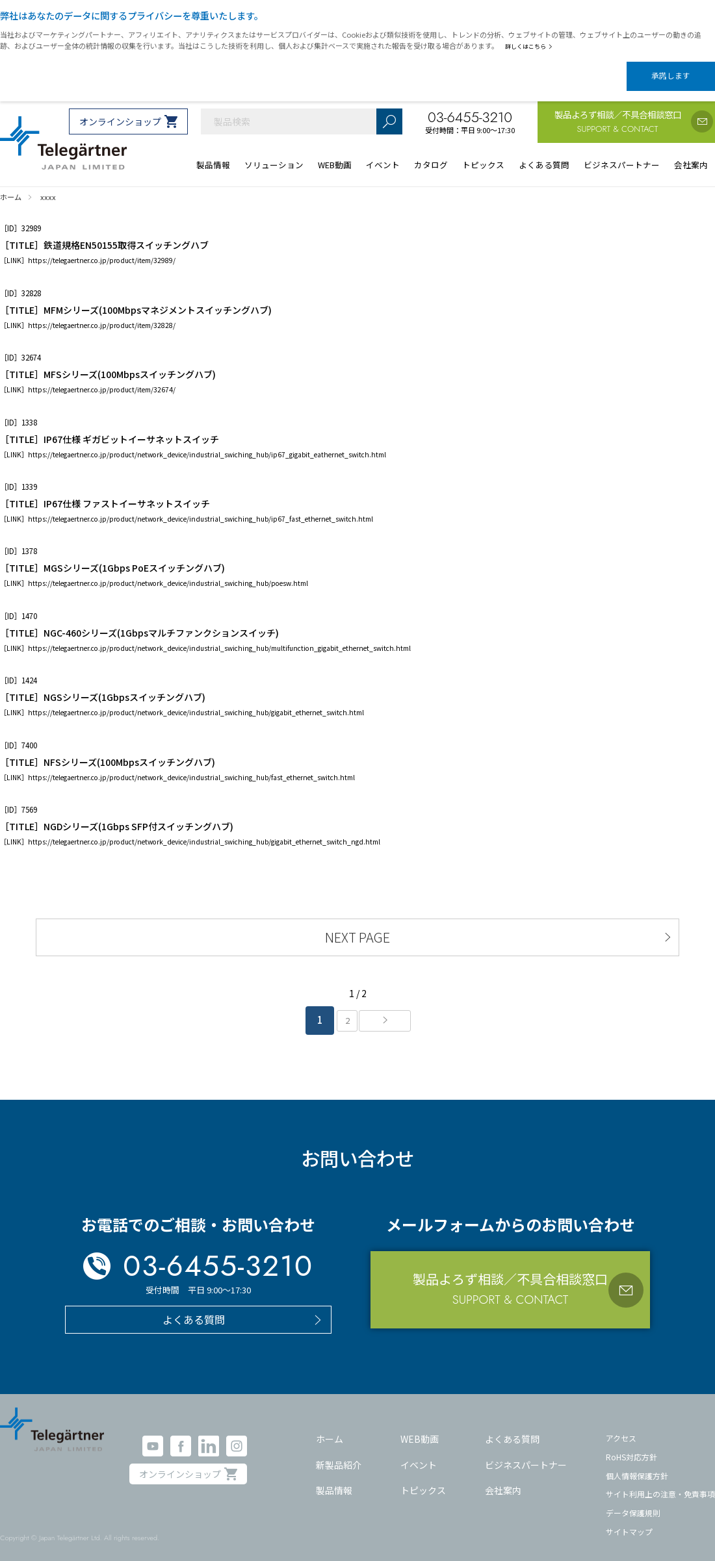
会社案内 (503, 1480)
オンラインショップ (120, 110)
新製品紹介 (338, 1455)
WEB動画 (419, 1429)
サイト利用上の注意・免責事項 (660, 1484)
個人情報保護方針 (637, 1465)
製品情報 (334, 1480)
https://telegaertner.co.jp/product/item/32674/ (102, 378)
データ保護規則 (633, 1502)
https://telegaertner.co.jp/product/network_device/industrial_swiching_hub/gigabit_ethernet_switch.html (196, 701)
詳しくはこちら (531, 46)
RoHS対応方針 (631, 1447)
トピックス (423, 1480)
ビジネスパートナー (526, 1455)
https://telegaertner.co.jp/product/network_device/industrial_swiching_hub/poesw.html (168, 572)
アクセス (621, 1428)
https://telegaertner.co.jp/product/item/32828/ (102, 314)
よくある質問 (512, 1429)
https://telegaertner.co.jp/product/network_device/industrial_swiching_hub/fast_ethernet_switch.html (191, 765)
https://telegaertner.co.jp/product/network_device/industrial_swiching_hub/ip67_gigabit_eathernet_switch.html (207, 443)
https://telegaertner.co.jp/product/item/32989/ (102, 249)
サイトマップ (629, 1521)
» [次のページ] (389, 1011)
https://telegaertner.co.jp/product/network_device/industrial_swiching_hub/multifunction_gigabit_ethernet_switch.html (219, 637)
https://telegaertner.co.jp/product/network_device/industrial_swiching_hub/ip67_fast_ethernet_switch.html (200, 508)
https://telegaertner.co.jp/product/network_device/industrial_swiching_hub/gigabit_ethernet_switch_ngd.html (204, 830)
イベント (418, 1455)
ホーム (329, 1429)
